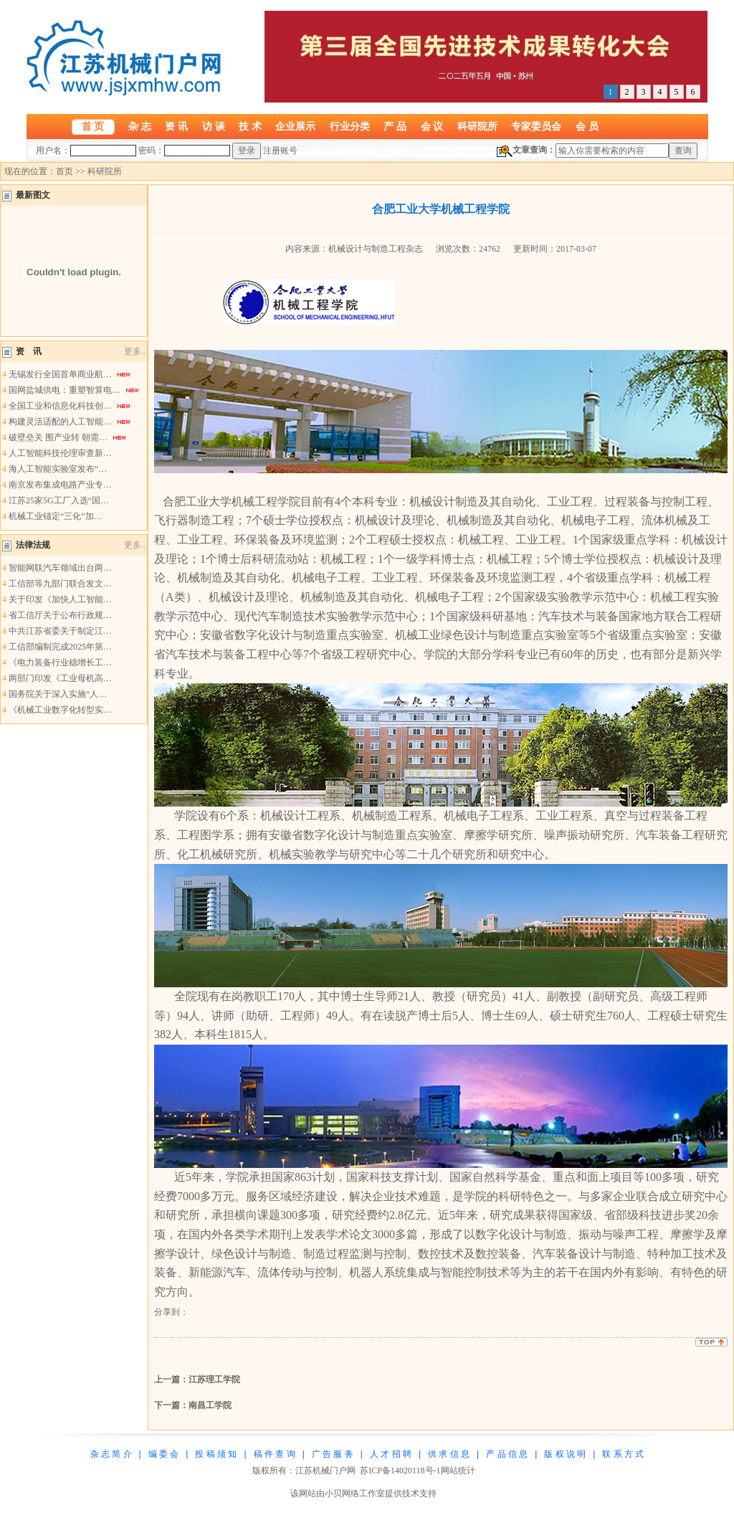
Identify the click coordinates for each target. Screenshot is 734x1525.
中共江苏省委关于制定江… (60, 631)
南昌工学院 (210, 1405)
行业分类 (350, 126)
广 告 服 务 (332, 1454)
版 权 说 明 (565, 1454)
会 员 (587, 126)
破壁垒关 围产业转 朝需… (58, 437)
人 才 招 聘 (390, 1454)
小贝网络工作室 (355, 1493)
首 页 (93, 126)
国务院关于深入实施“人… (58, 694)
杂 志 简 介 (111, 1454)
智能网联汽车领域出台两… (60, 568)
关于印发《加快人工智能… (60, 599)
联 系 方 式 (623, 1454)
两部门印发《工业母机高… (60, 678)
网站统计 (458, 1470)
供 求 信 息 (449, 1454)
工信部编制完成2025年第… (60, 647)
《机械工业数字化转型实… (60, 710)
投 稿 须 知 (216, 1454)
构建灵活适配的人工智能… (60, 422)
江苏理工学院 (214, 1379)
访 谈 (213, 126)
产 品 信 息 (507, 1454)
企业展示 (295, 126)
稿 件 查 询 (274, 1454)
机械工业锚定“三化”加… (56, 516)
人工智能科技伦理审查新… (60, 453)
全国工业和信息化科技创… (60, 406)
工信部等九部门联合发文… (60, 584)
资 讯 (176, 126)
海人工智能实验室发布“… (58, 469)
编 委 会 (163, 1454)
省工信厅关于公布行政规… (60, 615)
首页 (64, 171)
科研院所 (477, 126)
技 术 (250, 126)
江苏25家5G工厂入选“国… (59, 500)
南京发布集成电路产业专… (60, 485)
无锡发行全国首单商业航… (60, 374)
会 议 (432, 126)
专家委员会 (536, 126)
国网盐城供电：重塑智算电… (64, 390)
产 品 (394, 126)
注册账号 (280, 151)
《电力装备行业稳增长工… (60, 662)
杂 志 (139, 126)
